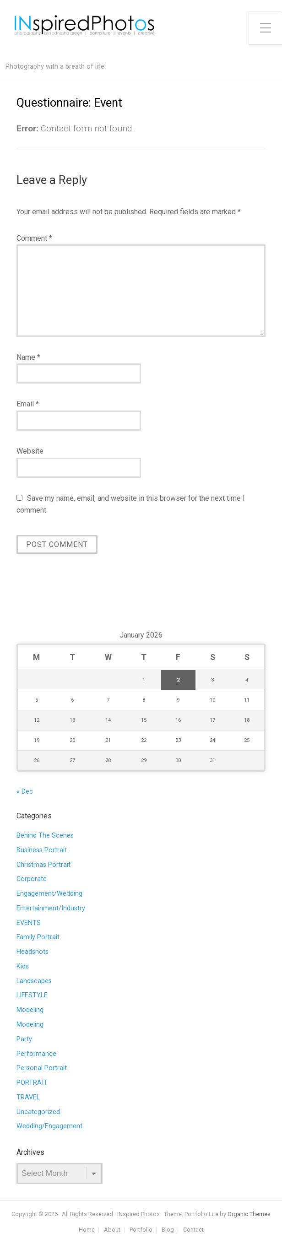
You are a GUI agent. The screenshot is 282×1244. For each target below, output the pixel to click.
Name (28, 357)
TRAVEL (28, 1097)
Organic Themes (249, 1214)
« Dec (24, 791)
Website (29, 451)
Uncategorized (38, 1112)
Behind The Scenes (45, 835)
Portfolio (141, 1230)
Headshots (32, 952)
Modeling (29, 1010)
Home (87, 1230)
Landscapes (34, 981)
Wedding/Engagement (49, 1126)
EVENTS (28, 923)
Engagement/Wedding (49, 894)
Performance (36, 1054)
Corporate (31, 879)
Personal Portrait (41, 1068)
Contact (193, 1230)
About (112, 1230)
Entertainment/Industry (50, 908)
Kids (22, 966)
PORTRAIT (32, 1083)
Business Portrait (41, 850)
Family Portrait (38, 937)
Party (24, 1039)
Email (27, 404)
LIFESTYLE (32, 995)
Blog (168, 1230)
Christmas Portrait (43, 865)
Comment (34, 238)
